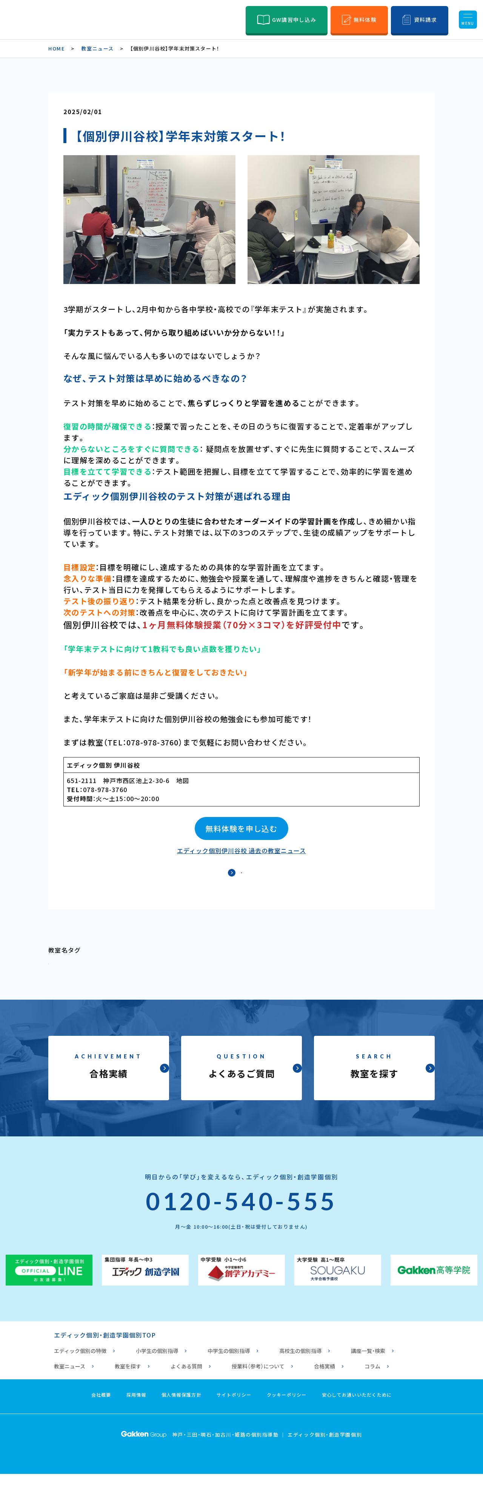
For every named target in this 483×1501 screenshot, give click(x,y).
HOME (56, 48)
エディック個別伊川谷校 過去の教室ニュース (241, 850)
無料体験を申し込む (241, 828)
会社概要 (101, 1422)
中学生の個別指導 (229, 1378)
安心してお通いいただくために (357, 1422)
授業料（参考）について (258, 1393)
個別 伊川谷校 (75, 986)
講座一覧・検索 (368, 1378)
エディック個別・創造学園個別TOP (105, 1362)
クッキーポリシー (287, 1422)
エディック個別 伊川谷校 (103, 765)
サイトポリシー (234, 1422)
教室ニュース (97, 48)
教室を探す (128, 1393)
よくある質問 (186, 1393)
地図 (182, 780)
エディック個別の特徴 (80, 1378)
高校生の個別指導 (300, 1378)
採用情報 (136, 1422)
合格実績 (324, 1393)
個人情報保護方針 (182, 1422)
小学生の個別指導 (157, 1378)
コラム (372, 1393)
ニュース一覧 (242, 881)
